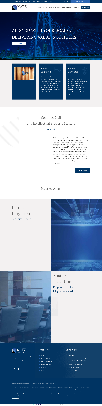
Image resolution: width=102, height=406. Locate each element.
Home (42, 355)
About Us (76, 7)
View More (82, 170)
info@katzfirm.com (48, 1)
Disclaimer (48, 383)
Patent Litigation (42, 7)
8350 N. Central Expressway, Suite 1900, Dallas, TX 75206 (27, 1)
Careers (35, 383)
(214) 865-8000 (80, 1)
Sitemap (54, 383)
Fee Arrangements (67, 7)
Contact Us (85, 7)
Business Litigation (54, 7)
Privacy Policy (41, 383)
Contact (43, 370)
